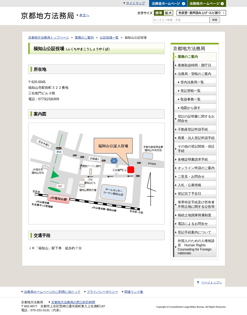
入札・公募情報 (189, 185)
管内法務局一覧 (192, 82)
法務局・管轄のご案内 (194, 74)
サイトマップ (135, 3)
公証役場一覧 (109, 37)
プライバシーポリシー (102, 291)
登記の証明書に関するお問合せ (196, 119)
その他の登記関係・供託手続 (196, 149)
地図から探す (190, 108)
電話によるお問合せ (193, 223)
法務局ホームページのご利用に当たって (52, 291)
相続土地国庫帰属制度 (194, 215)
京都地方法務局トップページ (48, 37)
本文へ (84, 15)
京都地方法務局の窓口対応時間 (73, 302)
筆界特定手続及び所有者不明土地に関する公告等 (196, 204)
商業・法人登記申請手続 (196, 138)
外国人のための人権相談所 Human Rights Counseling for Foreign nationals (196, 247)
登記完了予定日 (189, 193)
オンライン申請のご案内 (196, 168)
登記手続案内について (194, 232)
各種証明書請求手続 (193, 159)
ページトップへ (211, 282)
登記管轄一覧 (190, 90)
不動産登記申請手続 (193, 129)
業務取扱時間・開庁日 (194, 65)
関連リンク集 (133, 291)
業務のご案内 (84, 37)
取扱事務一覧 (190, 99)
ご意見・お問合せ (191, 176)
